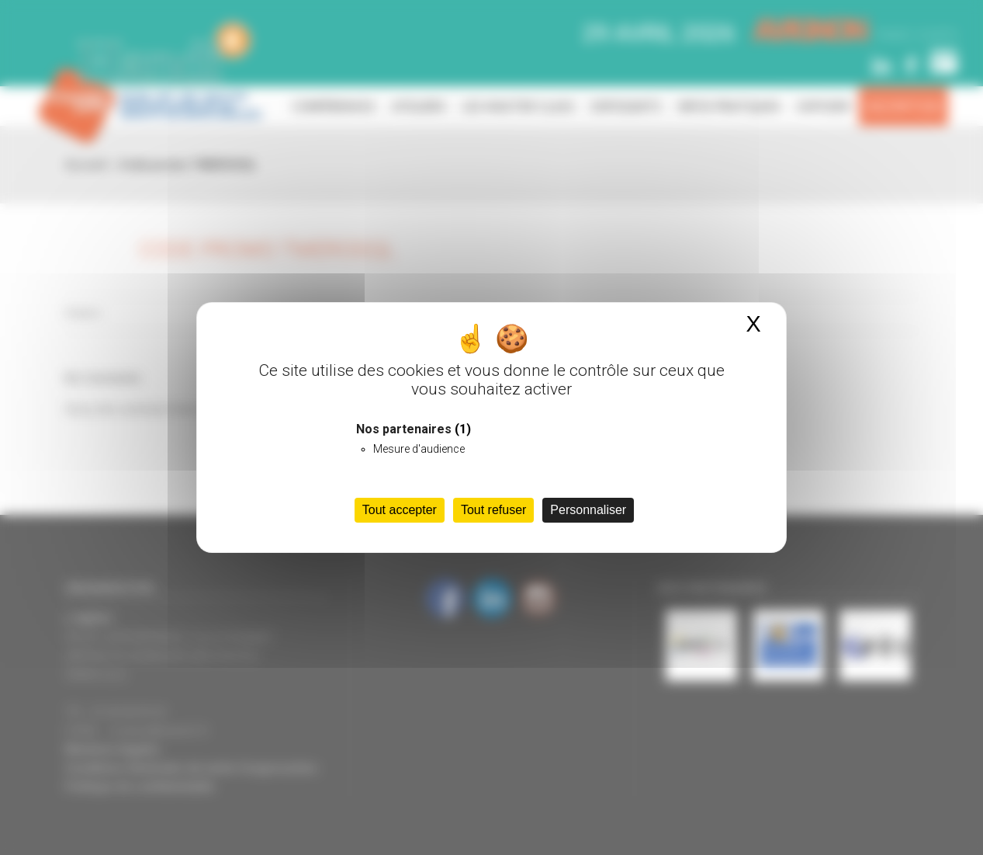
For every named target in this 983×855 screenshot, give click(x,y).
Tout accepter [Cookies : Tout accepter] (399, 509)
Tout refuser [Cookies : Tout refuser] (493, 509)
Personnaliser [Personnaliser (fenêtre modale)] (588, 509)
